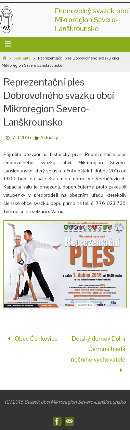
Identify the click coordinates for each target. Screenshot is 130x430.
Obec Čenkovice (31, 338)
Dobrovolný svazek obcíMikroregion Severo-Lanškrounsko (92, 19)
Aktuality (22, 58)
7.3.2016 (21, 137)
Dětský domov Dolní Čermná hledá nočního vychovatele (98, 354)
